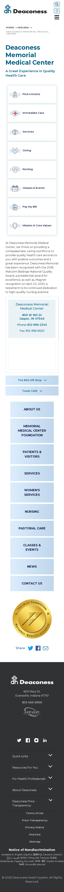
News (32, 566)
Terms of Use (35, 813)
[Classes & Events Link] (32, 188)
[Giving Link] (32, 151)
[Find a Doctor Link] (32, 94)
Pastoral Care (32, 528)
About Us (32, 409)
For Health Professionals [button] (28, 778)
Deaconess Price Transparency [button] (23, 803)
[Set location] (57, 10)
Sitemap (34, 841)
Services (32, 473)
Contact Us (32, 583)
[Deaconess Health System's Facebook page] (28, 741)
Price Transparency (35, 820)
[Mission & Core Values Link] (32, 226)
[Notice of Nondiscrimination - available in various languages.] (32, 850)
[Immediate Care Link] (32, 113)
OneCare (35, 834)
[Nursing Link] (32, 169)
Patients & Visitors (32, 454)
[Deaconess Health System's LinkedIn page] (45, 741)
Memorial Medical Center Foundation (32, 430)
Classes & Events (32, 547)
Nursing (32, 511)
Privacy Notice (34, 827)
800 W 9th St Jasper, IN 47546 (31, 316)
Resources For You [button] (25, 767)
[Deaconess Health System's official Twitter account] (19, 741)
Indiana (23, 28)
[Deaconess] (28, 9)
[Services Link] (32, 132)
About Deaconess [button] (24, 790)
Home (10, 28)
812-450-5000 (32, 702)
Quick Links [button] (20, 756)
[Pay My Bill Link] (32, 207)
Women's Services (32, 492)
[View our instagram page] (36, 741)
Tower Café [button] (29, 390)
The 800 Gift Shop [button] (30, 380)
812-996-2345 (37, 324)
